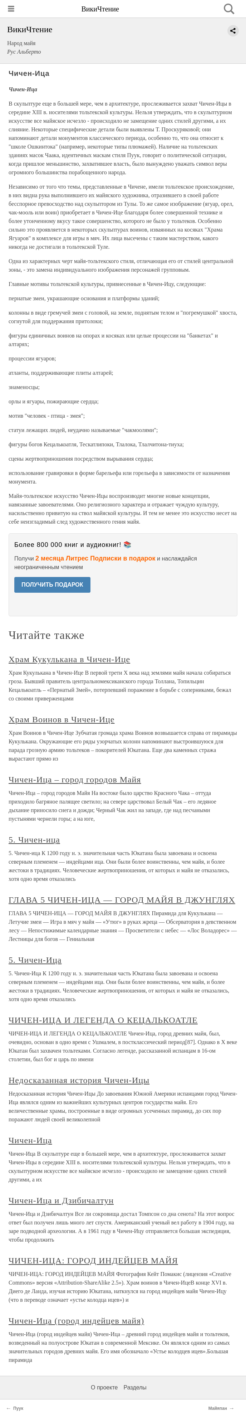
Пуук (18, 1408)
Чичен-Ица (30, 1140)
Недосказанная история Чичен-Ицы (79, 1080)
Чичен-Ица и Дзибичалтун (61, 1200)
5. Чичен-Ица (35, 960)
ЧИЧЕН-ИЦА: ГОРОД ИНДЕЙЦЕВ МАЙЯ (93, 1260)
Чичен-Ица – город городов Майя (75, 779)
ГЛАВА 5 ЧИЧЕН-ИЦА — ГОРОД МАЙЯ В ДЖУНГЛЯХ (122, 899)
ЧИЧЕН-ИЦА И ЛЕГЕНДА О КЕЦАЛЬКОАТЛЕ (103, 1020)
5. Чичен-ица (34, 839)
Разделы (134, 1387)
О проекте (104, 1387)
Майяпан (217, 1408)
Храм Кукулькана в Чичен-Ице (69, 659)
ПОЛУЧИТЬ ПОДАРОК (52, 585)
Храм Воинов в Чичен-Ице (61, 719)
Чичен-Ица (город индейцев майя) (76, 1320)
